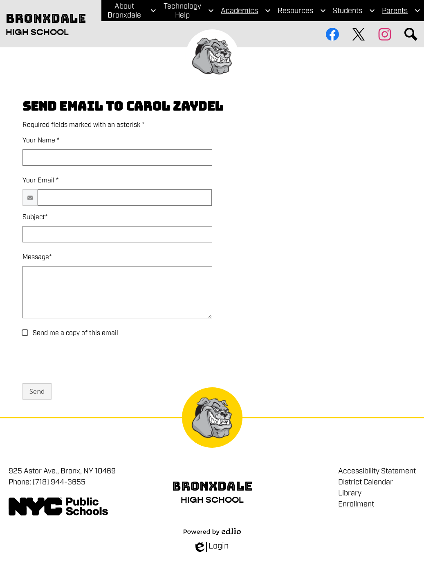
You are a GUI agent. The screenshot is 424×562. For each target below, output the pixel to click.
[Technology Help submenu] (189, 10)
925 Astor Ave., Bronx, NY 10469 (62, 470)
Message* (37, 257)
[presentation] (84, 361)
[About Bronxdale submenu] (130, 10)
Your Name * (40, 140)
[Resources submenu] (302, 10)
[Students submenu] (354, 10)
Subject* (34, 217)
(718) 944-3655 (59, 482)
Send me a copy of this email (74, 333)
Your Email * (40, 180)
